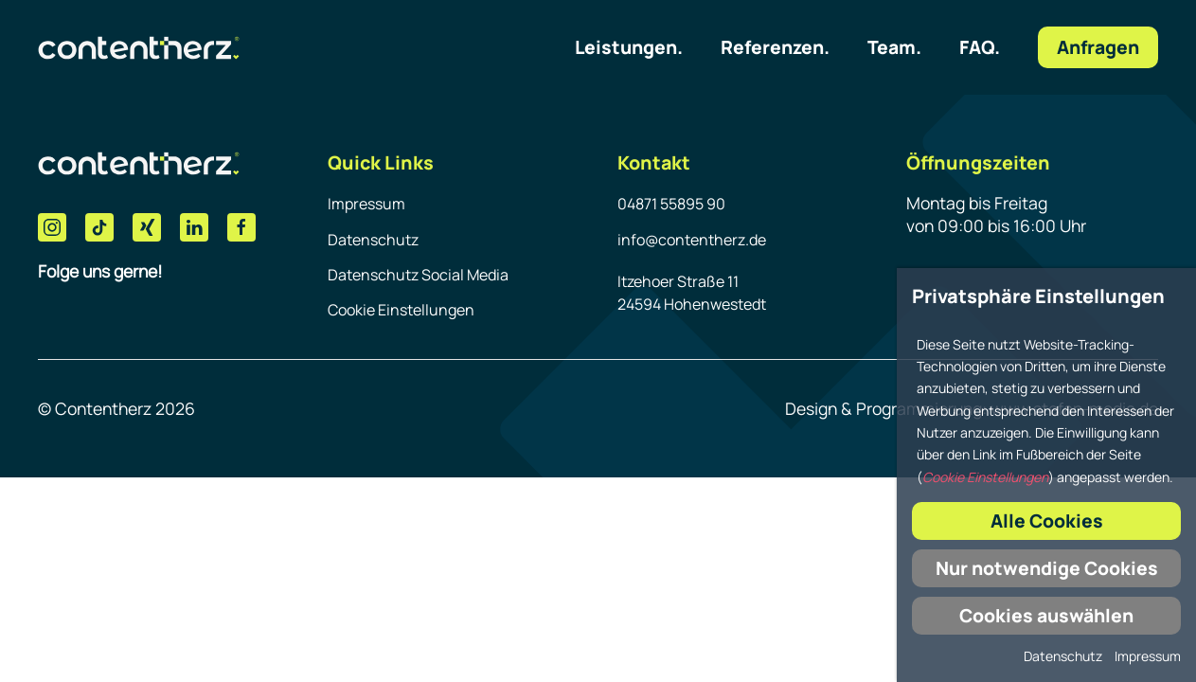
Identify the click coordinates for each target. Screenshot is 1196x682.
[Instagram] (52, 227)
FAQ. (979, 47)
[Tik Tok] (99, 227)
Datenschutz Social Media (418, 274)
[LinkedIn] (194, 227)
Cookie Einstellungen (401, 309)
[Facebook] (241, 227)
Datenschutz (373, 239)
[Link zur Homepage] (139, 47)
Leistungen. (629, 47)
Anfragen (1098, 47)
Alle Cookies (1047, 520)
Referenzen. (775, 47)
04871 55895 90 (671, 203)
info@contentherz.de (691, 239)
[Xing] (147, 227)
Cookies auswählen (1046, 615)
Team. (894, 47)
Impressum (366, 203)
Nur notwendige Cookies (1047, 568)
